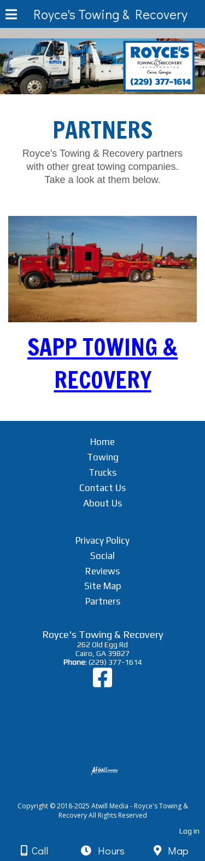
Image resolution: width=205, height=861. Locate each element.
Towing (103, 457)
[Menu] (11, 16)
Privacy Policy (102, 540)
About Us (102, 503)
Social (102, 555)
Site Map (102, 585)
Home (102, 441)
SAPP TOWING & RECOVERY (102, 363)
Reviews (102, 571)
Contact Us (102, 487)
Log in (189, 830)
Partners (102, 601)
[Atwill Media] (112, 793)
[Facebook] (102, 682)
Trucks (102, 472)
